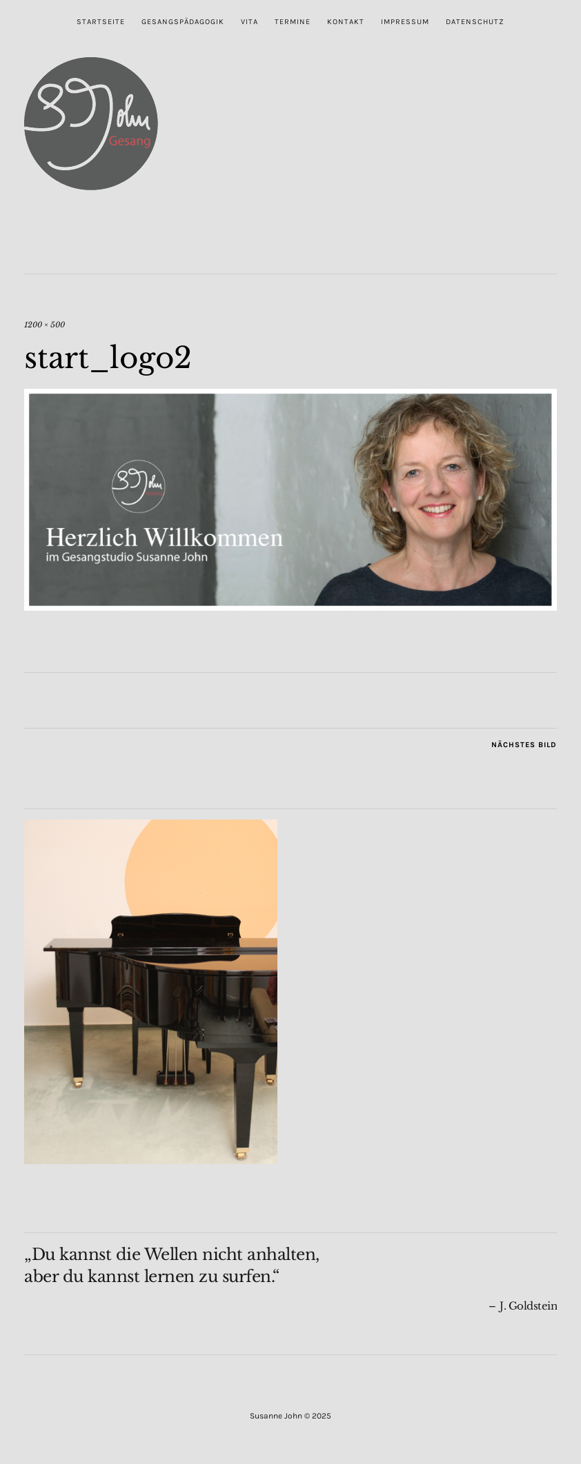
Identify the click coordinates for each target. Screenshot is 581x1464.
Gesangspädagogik (182, 21)
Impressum (405, 21)
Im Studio (48, 1178)
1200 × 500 (44, 324)
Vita (249, 21)
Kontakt (345, 21)
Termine (293, 21)
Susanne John (70, 203)
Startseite (101, 21)
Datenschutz (475, 21)
